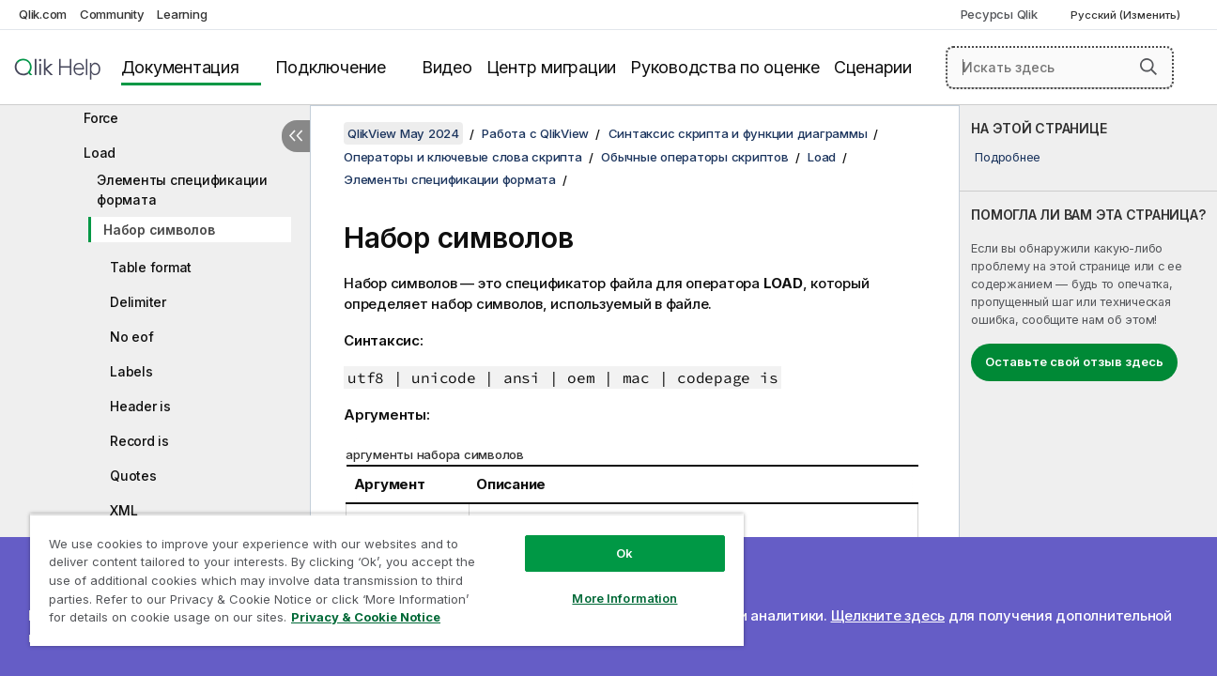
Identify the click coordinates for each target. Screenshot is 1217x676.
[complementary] (1088, 390)
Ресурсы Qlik (999, 14)
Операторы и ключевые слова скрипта (463, 156)
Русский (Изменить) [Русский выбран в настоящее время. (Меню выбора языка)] (1127, 15)
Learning (182, 14)
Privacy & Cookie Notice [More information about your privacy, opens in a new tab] (365, 616)
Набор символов (159, 230)
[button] (1148, 66)
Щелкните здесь (888, 615)
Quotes (133, 476)
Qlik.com (43, 14)
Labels (131, 371)
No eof (132, 337)
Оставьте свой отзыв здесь (1074, 361)
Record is (139, 441)
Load (100, 153)
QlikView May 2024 (403, 133)
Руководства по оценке (725, 67)
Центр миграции (551, 67)
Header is (140, 406)
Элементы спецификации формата (182, 189)
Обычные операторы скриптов (695, 156)
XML (123, 510)
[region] (383, 580)
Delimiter (138, 302)
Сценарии (873, 67)
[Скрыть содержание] (296, 136)
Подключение (330, 67)
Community (112, 14)
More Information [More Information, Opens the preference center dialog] (617, 598)
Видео (447, 67)
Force (101, 118)
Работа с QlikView (535, 133)
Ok (617, 553)
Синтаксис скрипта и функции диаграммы (738, 133)
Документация (180, 67)
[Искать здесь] (1059, 67)
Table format (151, 267)
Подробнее (1007, 156)
